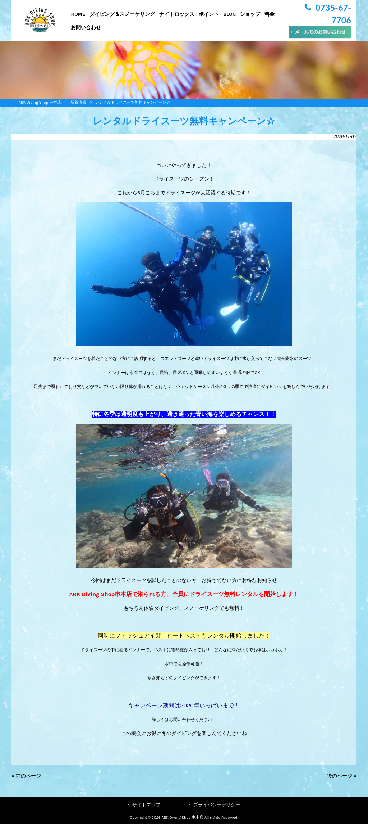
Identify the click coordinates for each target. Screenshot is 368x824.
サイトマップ (146, 804)
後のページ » (341, 776)
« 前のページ (26, 776)
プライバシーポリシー (216, 804)
